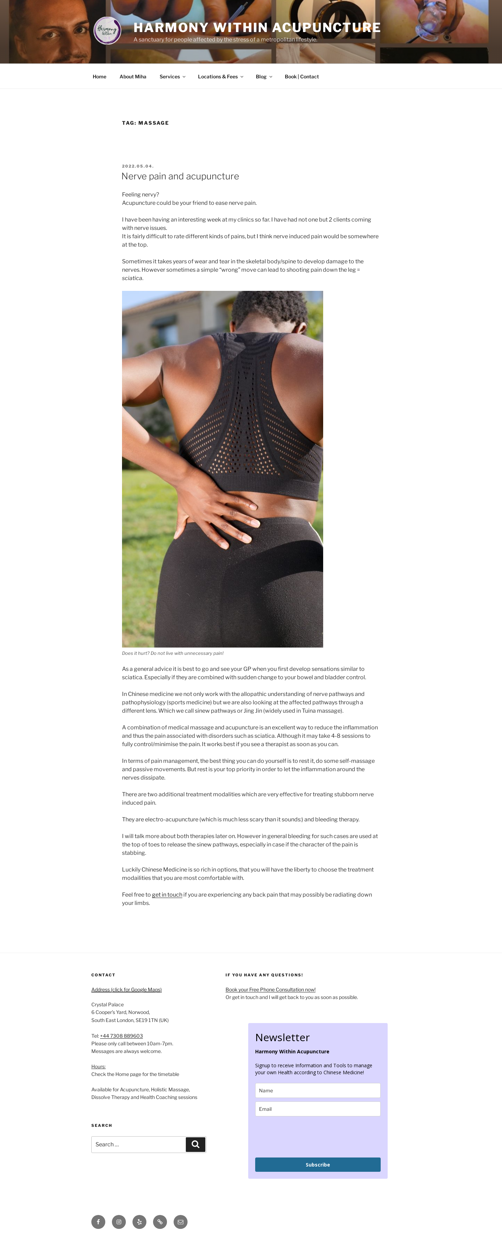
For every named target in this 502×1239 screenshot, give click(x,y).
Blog (264, 76)
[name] (318, 1090)
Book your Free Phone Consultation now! (270, 989)
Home (99, 76)
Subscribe (318, 1164)
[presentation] (308, 1137)
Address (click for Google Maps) (126, 989)
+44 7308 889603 (121, 1036)
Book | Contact (302, 76)
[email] (318, 1108)
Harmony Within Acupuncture (258, 27)
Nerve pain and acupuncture (180, 176)
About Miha (133, 76)
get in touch (167, 894)
